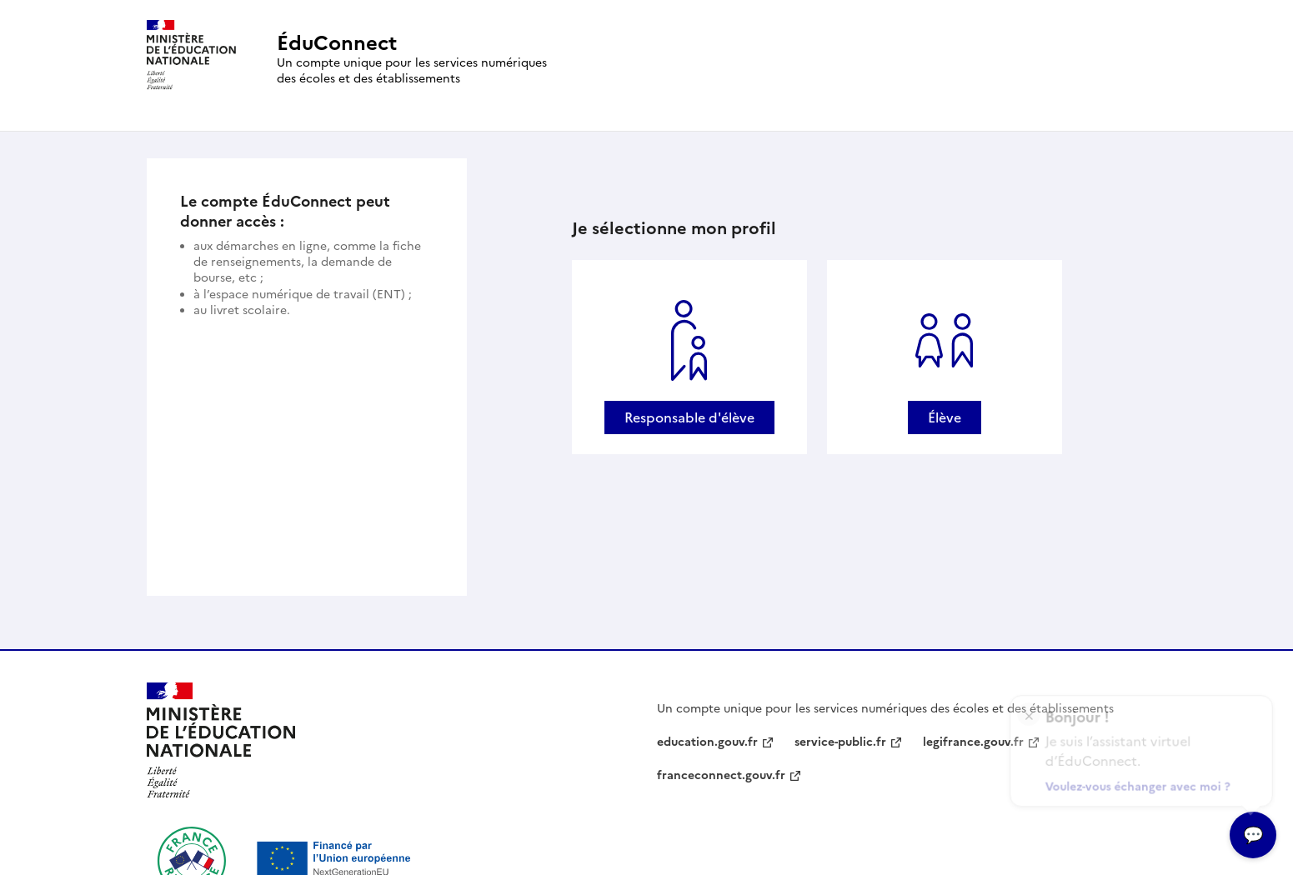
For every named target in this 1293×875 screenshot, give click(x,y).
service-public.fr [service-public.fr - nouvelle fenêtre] (840, 742)
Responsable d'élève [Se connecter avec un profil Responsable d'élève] (689, 418)
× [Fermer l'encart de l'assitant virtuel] (1029, 709)
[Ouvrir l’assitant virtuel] (1253, 835)
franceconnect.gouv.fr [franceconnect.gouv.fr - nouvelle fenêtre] (721, 775)
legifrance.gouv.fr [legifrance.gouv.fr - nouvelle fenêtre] (973, 742)
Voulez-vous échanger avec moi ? (1139, 783)
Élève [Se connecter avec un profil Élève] (944, 418)
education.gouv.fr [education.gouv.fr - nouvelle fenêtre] (707, 742)
